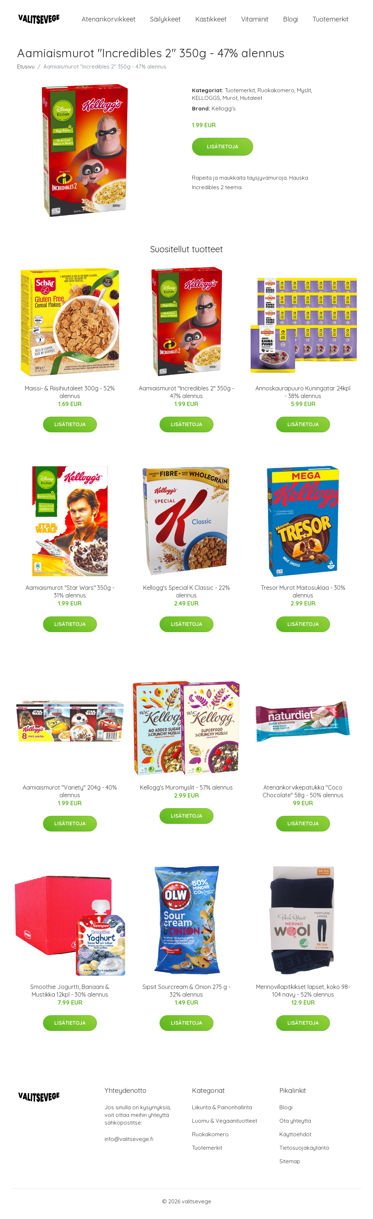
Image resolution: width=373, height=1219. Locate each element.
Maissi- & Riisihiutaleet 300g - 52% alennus (70, 397)
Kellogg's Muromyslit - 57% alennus (186, 792)
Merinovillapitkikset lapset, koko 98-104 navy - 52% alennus (303, 995)
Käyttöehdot (295, 1139)
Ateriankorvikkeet (109, 21)
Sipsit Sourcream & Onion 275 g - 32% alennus (186, 995)
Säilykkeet (165, 21)
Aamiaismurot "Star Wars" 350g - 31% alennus (69, 596)
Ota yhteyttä (295, 1125)
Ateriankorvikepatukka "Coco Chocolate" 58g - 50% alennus (303, 796)
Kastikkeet (211, 21)
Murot (230, 103)
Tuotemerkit (331, 21)
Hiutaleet (251, 103)
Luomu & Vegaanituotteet (224, 1125)
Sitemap (289, 1166)
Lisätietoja (222, 151)
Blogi (290, 21)
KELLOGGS (206, 103)
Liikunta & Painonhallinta (222, 1112)
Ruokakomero (276, 95)
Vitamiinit (254, 21)
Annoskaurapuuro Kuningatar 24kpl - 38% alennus (302, 397)
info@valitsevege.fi (129, 1144)
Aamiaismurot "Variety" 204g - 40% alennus (70, 796)
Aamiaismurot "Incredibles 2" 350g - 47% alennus (186, 397)
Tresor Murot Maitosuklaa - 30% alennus (303, 596)
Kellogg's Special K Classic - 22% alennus (186, 596)
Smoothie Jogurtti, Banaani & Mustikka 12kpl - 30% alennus (69, 995)
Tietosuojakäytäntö (304, 1152)
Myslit (304, 95)
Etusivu (26, 71)
